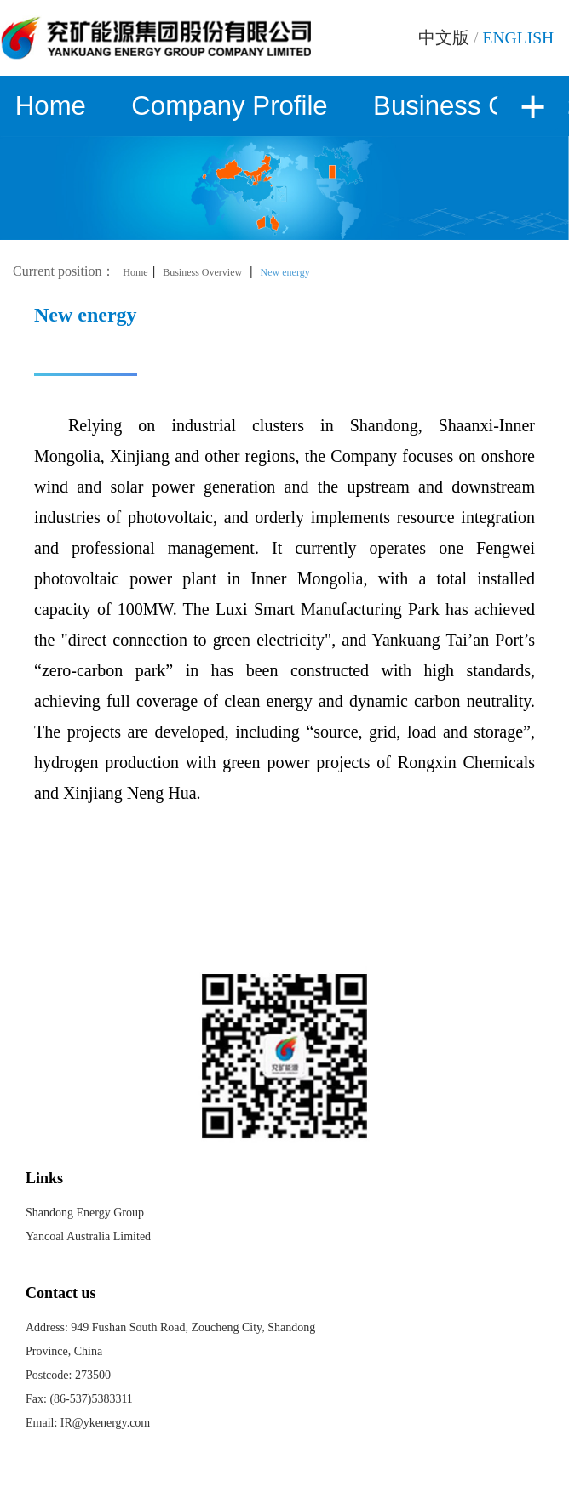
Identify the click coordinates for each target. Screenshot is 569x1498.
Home (50, 106)
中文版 (443, 38)
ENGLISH (518, 38)
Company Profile (229, 106)
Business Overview (202, 272)
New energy (285, 272)
